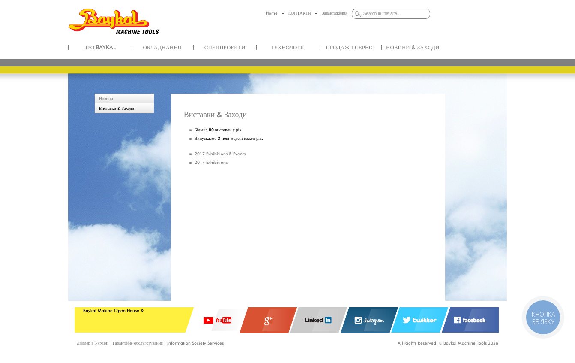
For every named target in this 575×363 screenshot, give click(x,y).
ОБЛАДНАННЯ (162, 47)
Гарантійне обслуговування (138, 342)
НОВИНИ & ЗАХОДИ (412, 47)
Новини (106, 98)
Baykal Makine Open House (113, 310)
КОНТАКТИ (299, 12)
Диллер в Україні (92, 342)
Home (272, 12)
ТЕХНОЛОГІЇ (287, 47)
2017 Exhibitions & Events (220, 153)
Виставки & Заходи (117, 108)
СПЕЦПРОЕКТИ (225, 47)
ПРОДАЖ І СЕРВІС (350, 47)
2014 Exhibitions (211, 162)
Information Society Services (195, 342)
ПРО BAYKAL (99, 47)
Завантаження (334, 12)
